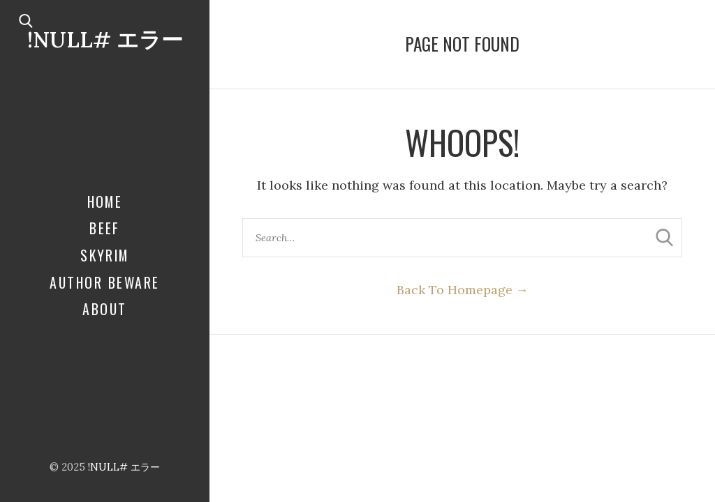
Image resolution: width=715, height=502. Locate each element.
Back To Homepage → (463, 290)
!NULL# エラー (105, 39)
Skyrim (104, 255)
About (104, 308)
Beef (104, 228)
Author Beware (104, 282)
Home (105, 201)
